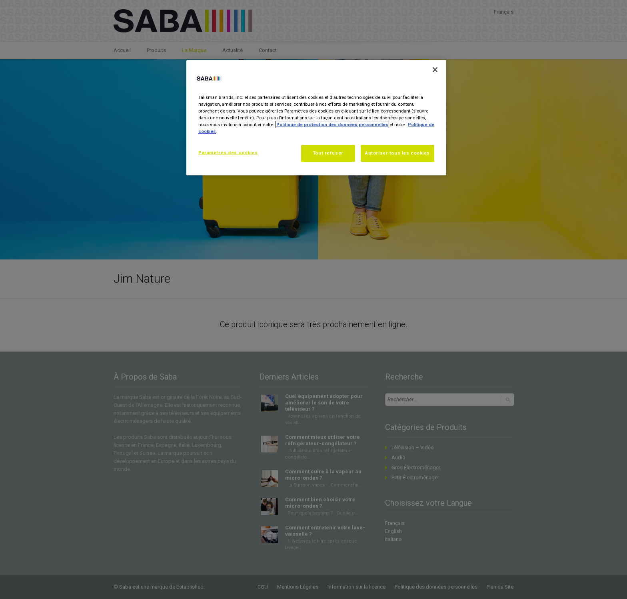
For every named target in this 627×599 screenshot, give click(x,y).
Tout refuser (328, 153)
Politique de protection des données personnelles (332, 124)
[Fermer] (435, 69)
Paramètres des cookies (228, 152)
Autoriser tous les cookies (397, 153)
